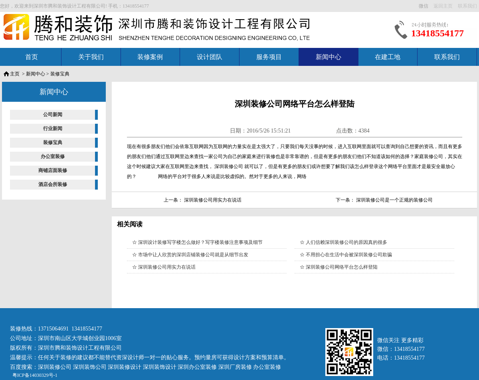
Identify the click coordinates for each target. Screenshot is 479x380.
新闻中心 (328, 56)
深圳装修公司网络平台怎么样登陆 (342, 267)
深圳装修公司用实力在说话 (212, 200)
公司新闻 (52, 114)
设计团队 (209, 56)
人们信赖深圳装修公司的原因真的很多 (346, 242)
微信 (424, 6)
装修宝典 (59, 74)
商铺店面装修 (52, 170)
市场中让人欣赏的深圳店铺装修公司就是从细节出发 (193, 254)
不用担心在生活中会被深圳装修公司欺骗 (349, 254)
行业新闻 (52, 128)
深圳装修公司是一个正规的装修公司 (394, 200)
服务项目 (269, 56)
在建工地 (387, 56)
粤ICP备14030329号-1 (34, 375)
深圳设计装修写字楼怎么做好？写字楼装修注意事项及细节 (200, 242)
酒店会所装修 (52, 184)
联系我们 (447, 56)
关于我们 (91, 56)
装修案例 (150, 56)
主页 (15, 74)
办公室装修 (53, 156)
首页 (31, 56)
